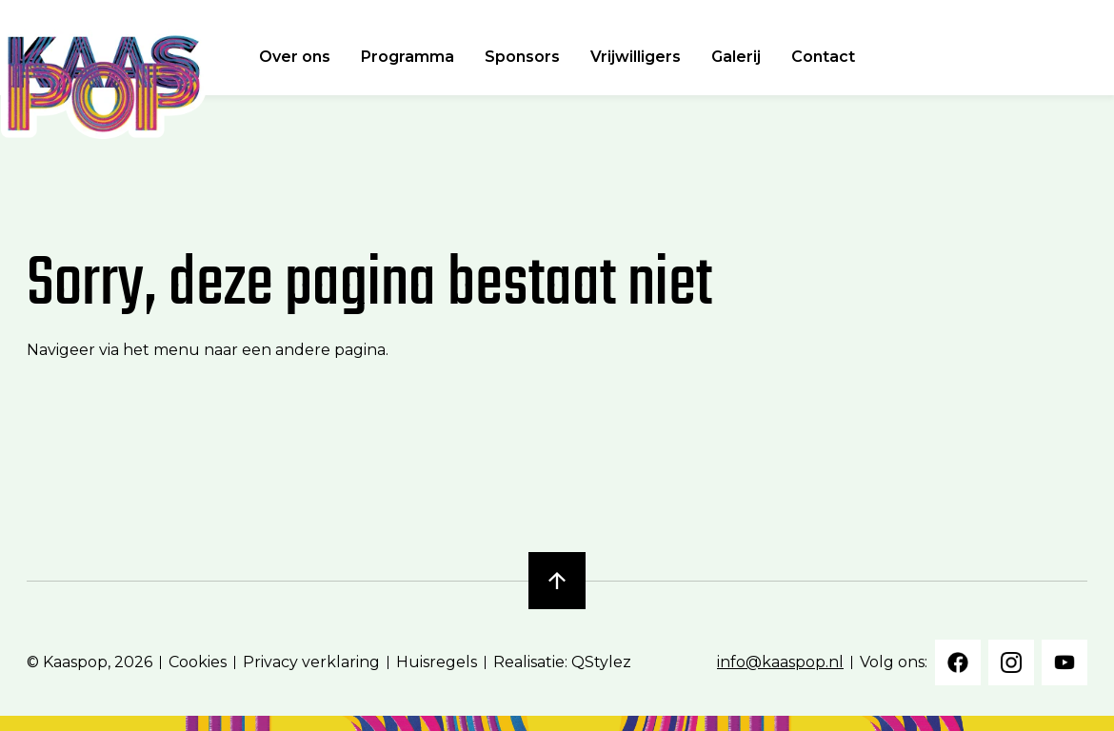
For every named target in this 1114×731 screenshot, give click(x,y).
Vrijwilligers (635, 57)
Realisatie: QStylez (562, 662)
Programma (407, 57)
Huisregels (436, 662)
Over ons (294, 57)
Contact (823, 57)
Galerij (736, 57)
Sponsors (522, 57)
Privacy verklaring (311, 662)
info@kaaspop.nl (780, 662)
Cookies (198, 662)
